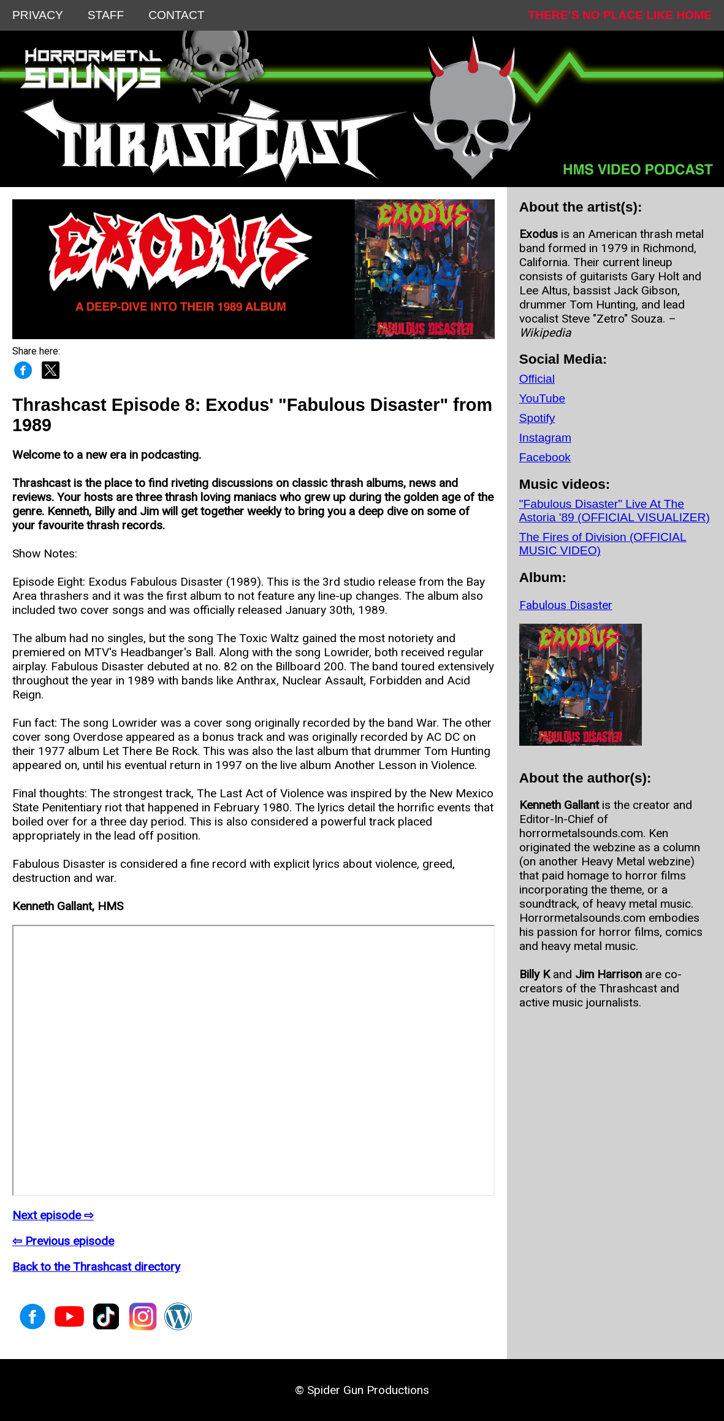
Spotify (537, 418)
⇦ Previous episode (63, 1241)
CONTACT (176, 15)
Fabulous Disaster (565, 605)
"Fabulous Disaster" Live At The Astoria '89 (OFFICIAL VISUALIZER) (614, 510)
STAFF (106, 15)
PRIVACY (37, 15)
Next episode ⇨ (53, 1215)
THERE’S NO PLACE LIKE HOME (620, 15)
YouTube (542, 398)
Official (537, 378)
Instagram (545, 437)
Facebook (545, 457)
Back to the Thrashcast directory (96, 1267)
